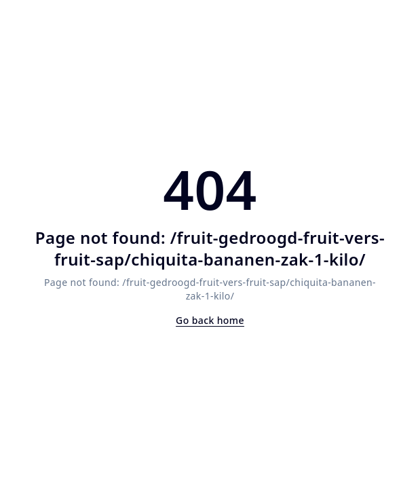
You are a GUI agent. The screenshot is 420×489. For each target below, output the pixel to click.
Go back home (210, 320)
